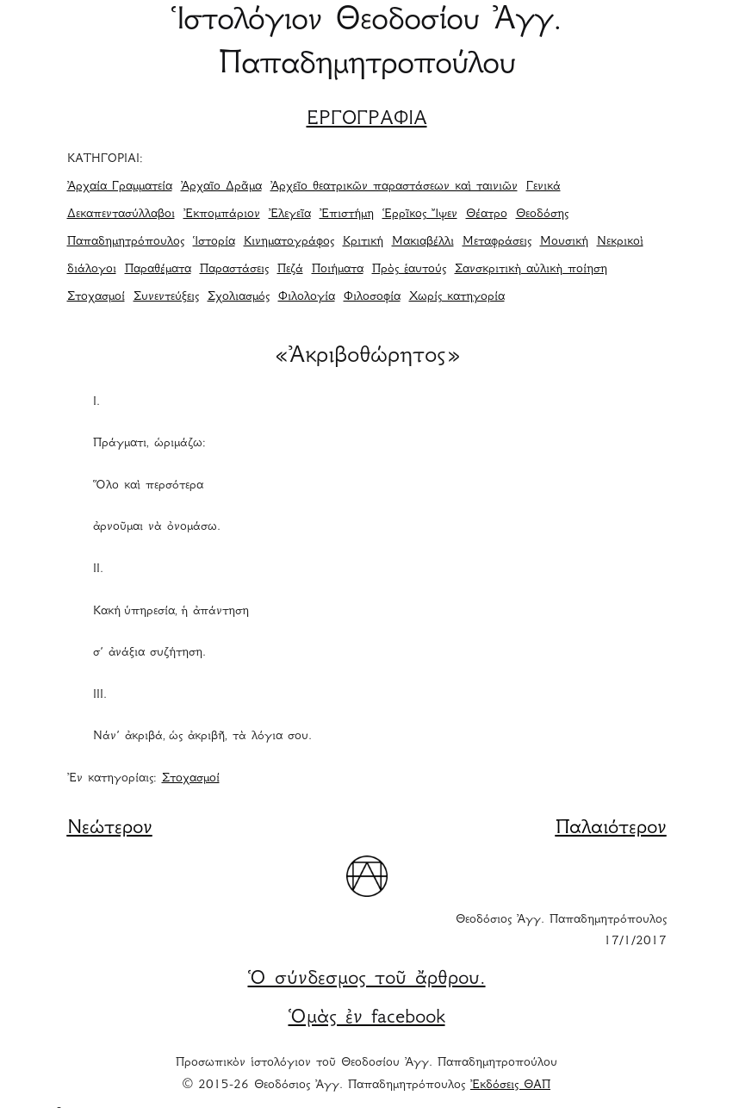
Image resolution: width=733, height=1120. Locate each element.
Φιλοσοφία (372, 297)
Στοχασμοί (96, 297)
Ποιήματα (337, 270)
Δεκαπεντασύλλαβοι (121, 214)
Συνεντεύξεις (166, 297)
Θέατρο (486, 214)
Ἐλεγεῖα (290, 214)
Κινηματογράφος (289, 242)
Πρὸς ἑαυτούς (409, 270)
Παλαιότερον (611, 828)
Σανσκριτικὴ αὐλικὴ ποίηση (531, 270)
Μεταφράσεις (497, 242)
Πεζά (290, 270)
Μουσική (564, 242)
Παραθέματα (158, 270)
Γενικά (543, 187)
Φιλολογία (306, 297)
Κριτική (363, 242)
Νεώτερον (109, 828)
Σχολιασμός (239, 297)
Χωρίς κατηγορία (457, 297)
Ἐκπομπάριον (221, 214)
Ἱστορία (214, 242)
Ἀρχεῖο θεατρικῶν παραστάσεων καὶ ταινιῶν (394, 187)
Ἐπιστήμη (347, 214)
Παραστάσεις (234, 270)
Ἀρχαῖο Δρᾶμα (221, 187)
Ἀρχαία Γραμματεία (119, 187)
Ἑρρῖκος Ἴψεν (419, 214)
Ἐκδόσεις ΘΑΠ (510, 1086)
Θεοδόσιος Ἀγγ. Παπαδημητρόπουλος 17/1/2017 (561, 931)
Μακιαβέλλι (423, 242)
